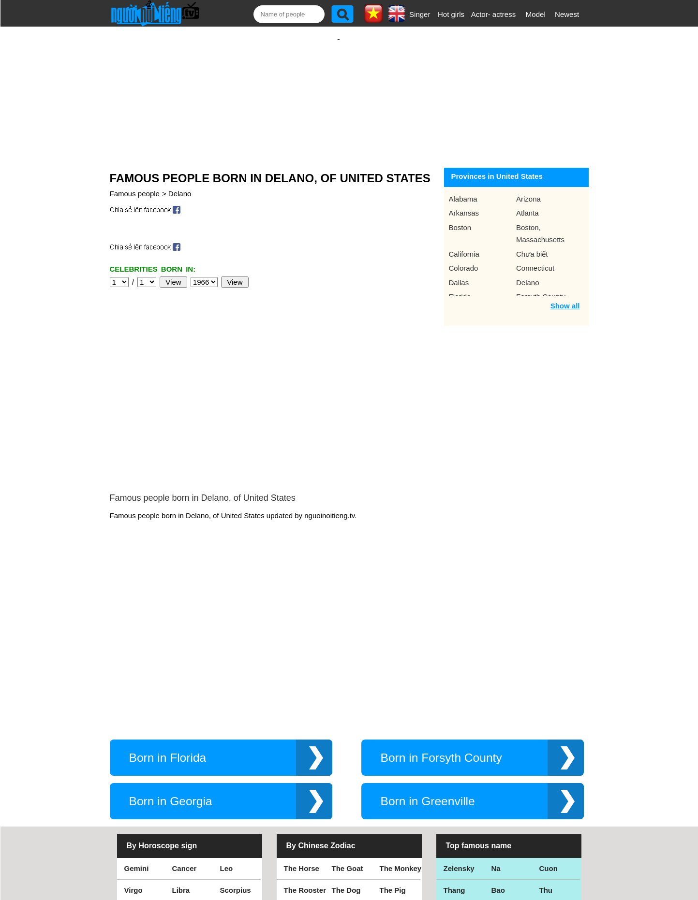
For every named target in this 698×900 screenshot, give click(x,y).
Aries (181, 797)
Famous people (135, 184)
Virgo (133, 753)
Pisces (136, 797)
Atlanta (527, 203)
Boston (460, 218)
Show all (565, 296)
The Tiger (396, 775)
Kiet (450, 797)
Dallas (459, 273)
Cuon (548, 731)
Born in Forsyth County (441, 620)
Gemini (136, 731)
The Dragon (352, 797)
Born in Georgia (170, 664)
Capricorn (189, 775)
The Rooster (305, 753)
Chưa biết (532, 244)
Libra (181, 753)
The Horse (301, 731)
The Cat (297, 797)
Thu (546, 753)
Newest (567, 14)
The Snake (398, 797)
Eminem (458, 775)
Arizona (528, 189)
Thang (454, 753)
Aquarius (236, 775)
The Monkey (401, 731)
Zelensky (459, 731)
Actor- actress (493, 14)
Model (536, 14)
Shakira (552, 797)
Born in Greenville (428, 664)
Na (496, 731)
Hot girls (451, 14)
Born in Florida (168, 620)
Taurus (232, 797)
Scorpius (235, 753)
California (464, 244)
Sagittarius (143, 775)
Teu (497, 775)
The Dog (346, 753)
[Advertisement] (338, 90)
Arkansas (464, 203)
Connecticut (535, 258)
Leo (226, 731)
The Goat (347, 731)
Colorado (463, 258)
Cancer (184, 731)
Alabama (463, 189)
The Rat (297, 775)
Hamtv (502, 797)
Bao (498, 753)
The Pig (393, 753)
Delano (180, 184)
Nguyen (552, 775)
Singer (419, 14)
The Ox (344, 775)
